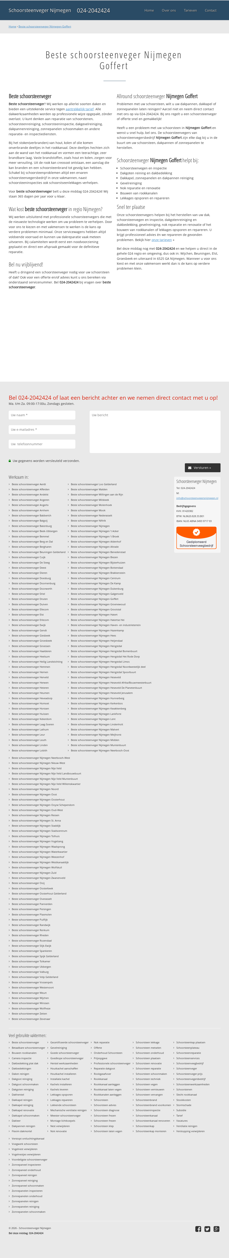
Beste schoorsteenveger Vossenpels (32, 982)
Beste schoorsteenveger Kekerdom (32, 719)
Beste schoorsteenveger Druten (30, 599)
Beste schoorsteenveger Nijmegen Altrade (95, 546)
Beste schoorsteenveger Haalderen (32, 651)
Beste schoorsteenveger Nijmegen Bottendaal (97, 567)
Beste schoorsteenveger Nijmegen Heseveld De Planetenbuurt (106, 687)
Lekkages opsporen (61, 1094)
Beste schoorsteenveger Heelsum (31, 656)
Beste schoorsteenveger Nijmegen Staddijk (36, 825)
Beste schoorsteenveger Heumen (31, 692)
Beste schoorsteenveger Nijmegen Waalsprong (38, 846)
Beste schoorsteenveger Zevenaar (31, 1019)
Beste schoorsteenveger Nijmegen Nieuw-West (38, 763)
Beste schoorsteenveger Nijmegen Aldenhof (96, 541)
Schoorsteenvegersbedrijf (191, 1079)
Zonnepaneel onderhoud (26, 1170)
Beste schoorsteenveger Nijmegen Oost (34, 794)
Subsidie (181, 1110)
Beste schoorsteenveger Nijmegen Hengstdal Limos (100, 661)
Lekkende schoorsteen (63, 1105)
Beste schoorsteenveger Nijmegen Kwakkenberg (98, 708)
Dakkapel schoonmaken (25, 1115)
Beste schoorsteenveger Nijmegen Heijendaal (97, 640)
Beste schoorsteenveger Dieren (29, 572)
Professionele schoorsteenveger (112, 1063)
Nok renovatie (58, 1131)
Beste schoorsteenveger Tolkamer (31, 961)
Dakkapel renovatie (23, 1110)
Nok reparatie (101, 1042)
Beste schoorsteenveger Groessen (31, 646)
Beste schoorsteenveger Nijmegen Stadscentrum (39, 830)
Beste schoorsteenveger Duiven (30, 604)
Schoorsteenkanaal (147, 1115)
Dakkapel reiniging (22, 1105)
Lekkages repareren (61, 1100)
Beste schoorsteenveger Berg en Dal (32, 541)
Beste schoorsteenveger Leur (28, 734)
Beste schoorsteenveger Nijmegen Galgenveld (97, 593)
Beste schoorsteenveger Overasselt (32, 898)
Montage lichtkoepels (62, 1120)
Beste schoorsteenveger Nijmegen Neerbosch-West (41, 757)
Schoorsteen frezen (105, 1115)
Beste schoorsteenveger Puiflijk (30, 919)
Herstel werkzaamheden (64, 1063)
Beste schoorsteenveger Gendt (29, 630)
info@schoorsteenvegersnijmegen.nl (197, 498)
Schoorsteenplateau (187, 1047)
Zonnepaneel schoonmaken (28, 1185)
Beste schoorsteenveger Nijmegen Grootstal (96, 609)
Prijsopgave (100, 1058)
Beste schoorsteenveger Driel (28, 593)
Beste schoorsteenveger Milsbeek (90, 499)
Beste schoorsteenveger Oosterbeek (32, 888)
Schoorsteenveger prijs (189, 1073)
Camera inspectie (21, 1058)
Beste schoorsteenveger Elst (28, 614)
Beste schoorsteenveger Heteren (30, 687)
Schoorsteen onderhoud (150, 1052)
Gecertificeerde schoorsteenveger (69, 1042)
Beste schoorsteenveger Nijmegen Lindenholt (97, 724)
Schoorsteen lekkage (147, 1042)
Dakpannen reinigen (23, 1126)
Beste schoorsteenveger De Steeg (31, 562)
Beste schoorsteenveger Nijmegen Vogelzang (37, 841)
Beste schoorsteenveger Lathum (30, 729)
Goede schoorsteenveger (64, 1052)
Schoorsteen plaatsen (148, 1058)
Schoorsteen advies (105, 1105)
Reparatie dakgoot (104, 1068)
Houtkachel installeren (63, 1073)
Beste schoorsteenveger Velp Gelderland (35, 977)
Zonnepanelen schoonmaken (28, 1211)
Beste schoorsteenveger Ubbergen (31, 966)
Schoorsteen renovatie (149, 1063)
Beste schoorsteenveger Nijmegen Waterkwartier (39, 851)
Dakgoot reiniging (22, 1079)
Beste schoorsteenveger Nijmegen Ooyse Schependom (43, 805)
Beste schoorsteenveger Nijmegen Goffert (45, 26)
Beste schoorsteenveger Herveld (30, 677)
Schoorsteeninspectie (148, 1110)
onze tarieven (162, 240)
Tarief (179, 1115)
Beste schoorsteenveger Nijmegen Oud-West (37, 810)
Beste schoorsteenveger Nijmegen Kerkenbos (97, 703)
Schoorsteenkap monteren (151, 1131)
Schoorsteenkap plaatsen (190, 1042)
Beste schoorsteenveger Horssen (30, 708)
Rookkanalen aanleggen (108, 1094)
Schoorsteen (101, 1100)
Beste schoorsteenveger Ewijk (29, 625)
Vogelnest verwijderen (24, 1149)
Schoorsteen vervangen (149, 1094)
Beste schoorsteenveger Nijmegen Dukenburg (97, 588)
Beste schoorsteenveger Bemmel (30, 536)
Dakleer (16, 1120)
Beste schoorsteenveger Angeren (30, 499)
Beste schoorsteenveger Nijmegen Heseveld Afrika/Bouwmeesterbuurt (111, 682)
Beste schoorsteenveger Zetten (29, 1013)
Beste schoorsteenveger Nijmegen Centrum (95, 578)
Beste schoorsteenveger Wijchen (30, 998)
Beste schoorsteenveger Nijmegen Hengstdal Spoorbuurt (103, 672)
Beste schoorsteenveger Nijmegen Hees (93, 635)
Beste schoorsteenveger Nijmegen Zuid (34, 872)
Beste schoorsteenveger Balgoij (29, 520)
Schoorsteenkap (145, 1126)
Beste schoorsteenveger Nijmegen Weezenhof (38, 857)
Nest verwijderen (60, 1126)
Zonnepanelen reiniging (25, 1206)
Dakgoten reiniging (23, 1089)
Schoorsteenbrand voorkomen (153, 1105)
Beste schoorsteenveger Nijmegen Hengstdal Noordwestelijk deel (108, 666)
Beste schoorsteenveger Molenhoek (91, 505)
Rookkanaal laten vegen (108, 1089)
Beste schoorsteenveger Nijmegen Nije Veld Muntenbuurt (45, 778)
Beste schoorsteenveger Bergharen (32, 546)
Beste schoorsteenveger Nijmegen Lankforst (96, 713)
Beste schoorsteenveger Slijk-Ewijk (31, 945)
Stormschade (183, 1105)
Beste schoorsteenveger (25, 1042)
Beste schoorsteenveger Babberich (31, 515)
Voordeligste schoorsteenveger (29, 1159)
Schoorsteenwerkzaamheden (193, 1084)
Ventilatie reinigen (186, 1126)
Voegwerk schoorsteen (25, 1144)
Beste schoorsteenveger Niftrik (88, 520)
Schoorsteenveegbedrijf (190, 1063)
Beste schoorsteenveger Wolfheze (31, 1008)
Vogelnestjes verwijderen (26, 1154)
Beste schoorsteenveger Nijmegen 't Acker (95, 531)
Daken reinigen (20, 1073)
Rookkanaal (100, 1079)
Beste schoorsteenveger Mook (88, 510)
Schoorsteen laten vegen (108, 1131)
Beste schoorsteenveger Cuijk (28, 557)
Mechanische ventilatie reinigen (68, 1110)
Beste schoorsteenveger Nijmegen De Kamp (96, 583)
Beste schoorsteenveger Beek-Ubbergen (35, 531)
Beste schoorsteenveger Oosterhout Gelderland (39, 893)
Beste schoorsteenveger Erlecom (30, 620)
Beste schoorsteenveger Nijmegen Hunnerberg (97, 698)
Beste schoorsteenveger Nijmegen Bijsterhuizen (98, 562)
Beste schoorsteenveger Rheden (30, 935)
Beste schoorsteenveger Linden (30, 745)
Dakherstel (18, 1094)
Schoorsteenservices (188, 1058)
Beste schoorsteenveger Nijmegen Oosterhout (38, 799)
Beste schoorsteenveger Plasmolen (32, 914)
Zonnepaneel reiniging (25, 1180)
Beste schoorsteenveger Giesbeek (31, 635)
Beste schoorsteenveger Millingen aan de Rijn (97, 494)
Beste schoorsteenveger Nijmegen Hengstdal (96, 646)
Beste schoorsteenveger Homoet (30, 703)
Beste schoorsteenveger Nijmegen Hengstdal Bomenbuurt (104, 651)
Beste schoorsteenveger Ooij (28, 883)
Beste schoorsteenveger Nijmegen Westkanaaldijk (40, 862)
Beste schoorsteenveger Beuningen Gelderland (39, 552)
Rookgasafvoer (102, 1073)
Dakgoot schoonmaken (25, 1084)
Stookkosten (183, 1100)
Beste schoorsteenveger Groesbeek (32, 640)
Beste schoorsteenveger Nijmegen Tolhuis (36, 836)
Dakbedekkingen (21, 1068)
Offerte (98, 1047)
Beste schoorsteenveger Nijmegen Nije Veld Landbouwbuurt (46, 773)
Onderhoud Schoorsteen (108, 1052)
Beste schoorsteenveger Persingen (31, 909)
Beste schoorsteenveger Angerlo (30, 505)
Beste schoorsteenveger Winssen (30, 1003)
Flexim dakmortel (22, 1131)
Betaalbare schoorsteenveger (28, 1047)
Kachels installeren (61, 1084)
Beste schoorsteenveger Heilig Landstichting (37, 661)
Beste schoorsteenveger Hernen (30, 672)
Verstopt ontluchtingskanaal (28, 1138)
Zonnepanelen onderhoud (27, 1196)
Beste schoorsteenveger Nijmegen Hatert (94, 614)
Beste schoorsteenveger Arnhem (30, 510)
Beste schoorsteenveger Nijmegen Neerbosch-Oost (100, 750)
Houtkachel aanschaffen (64, 1068)
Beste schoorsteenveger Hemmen (31, 666)
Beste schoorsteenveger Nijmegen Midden (95, 740)
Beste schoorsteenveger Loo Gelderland (94, 484)
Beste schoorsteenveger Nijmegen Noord (35, 789)
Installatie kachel (60, 1079)
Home (12, 26)
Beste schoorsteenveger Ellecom (30, 609)
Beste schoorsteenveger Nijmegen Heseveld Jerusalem (102, 692)
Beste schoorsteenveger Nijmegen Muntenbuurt (98, 745)
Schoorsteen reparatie (148, 1068)
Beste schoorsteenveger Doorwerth (32, 588)
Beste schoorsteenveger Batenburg (32, 526)
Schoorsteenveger (186, 1068)
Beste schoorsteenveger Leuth (29, 740)
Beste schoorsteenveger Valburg (30, 971)
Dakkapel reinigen (22, 1100)
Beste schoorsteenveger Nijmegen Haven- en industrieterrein (106, 625)
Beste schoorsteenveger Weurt (29, 992)
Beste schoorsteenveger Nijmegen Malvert (95, 729)
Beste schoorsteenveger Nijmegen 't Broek (95, 536)
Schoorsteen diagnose (106, 1110)
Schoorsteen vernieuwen (150, 1089)
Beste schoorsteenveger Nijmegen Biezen (94, 557)
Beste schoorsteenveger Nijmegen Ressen (35, 815)
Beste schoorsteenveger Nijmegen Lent (93, 719)
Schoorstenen (184, 1089)
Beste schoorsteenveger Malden (89, 489)
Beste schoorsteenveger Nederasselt (91, 515)
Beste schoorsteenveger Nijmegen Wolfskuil (37, 867)
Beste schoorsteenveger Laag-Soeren (33, 724)
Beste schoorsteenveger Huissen (30, 713)
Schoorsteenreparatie (188, 1052)
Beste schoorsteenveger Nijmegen (90, 526)
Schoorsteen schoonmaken (151, 1073)
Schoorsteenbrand (146, 1100)
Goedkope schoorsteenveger (66, 1058)
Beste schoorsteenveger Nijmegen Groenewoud (98, 604)
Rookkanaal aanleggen (107, 1084)
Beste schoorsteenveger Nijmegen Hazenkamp (97, 630)
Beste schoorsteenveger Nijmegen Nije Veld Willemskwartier (46, 784)
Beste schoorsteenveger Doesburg (31, 578)
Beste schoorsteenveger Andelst (30, 494)
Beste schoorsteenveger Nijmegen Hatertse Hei (97, 620)
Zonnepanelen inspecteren (27, 1190)
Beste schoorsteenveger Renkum (30, 930)
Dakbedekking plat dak (25, 1063)
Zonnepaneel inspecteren (26, 1164)
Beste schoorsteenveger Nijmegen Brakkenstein (98, 572)
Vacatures (182, 1120)
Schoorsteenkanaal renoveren (153, 1120)
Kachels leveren (59, 1089)
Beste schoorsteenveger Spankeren (32, 950)
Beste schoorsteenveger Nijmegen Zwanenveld (38, 878)
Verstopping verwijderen (190, 1131)
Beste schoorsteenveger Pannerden (32, 904)
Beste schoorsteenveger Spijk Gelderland (35, 956)
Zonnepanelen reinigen (25, 1201)
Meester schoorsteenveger (65, 1115)
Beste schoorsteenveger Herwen (30, 682)
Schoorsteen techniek (148, 1079)
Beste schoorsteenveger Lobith (29, 750)
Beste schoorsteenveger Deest (29, 567)
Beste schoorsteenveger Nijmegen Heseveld (96, 677)
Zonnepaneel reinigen (24, 1175)
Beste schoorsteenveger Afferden (31, 489)
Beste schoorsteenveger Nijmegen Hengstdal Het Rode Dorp (105, 656)
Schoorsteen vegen (147, 1084)
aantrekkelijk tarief (80, 109)
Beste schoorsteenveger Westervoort (33, 987)
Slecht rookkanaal (186, 1094)
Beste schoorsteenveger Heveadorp (32, 698)
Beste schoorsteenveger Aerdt (29, 484)
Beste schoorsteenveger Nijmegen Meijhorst (96, 734)
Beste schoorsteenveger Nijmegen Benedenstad (98, 552)
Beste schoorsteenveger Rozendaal (32, 940)
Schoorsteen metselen (148, 1047)
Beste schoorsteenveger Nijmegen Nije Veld (37, 768)
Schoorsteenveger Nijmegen (40, 10)
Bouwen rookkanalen (24, 1052)
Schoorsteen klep (104, 1126)
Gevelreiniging (58, 1047)
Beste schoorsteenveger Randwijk (31, 925)
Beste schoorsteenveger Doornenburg (33, 583)
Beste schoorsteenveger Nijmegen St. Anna (36, 820)
